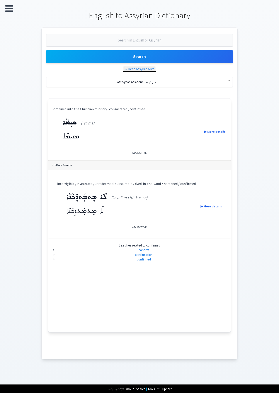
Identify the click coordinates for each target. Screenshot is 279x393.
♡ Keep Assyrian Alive (139, 71)
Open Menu (9, 8)
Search (139, 59)
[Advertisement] (139, 304)
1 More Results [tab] (63, 167)
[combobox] (139, 43)
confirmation (144, 257)
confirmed (144, 262)
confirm (144, 252)
